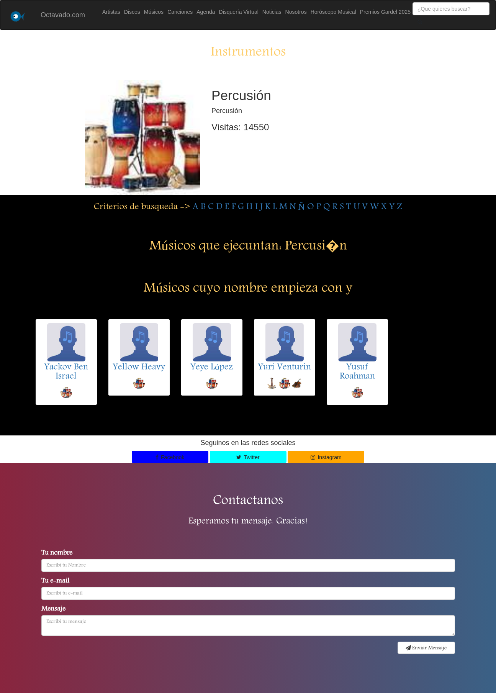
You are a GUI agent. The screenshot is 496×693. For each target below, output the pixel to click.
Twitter (247, 457)
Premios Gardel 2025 (385, 12)
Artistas (111, 12)
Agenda (205, 12)
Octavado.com (63, 15)
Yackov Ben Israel (66, 372)
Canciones (180, 12)
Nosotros (296, 12)
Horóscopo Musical (333, 12)
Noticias (272, 12)
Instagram (326, 457)
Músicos (154, 12)
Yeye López (211, 367)
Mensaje (53, 609)
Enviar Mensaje (426, 648)
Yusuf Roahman (357, 372)
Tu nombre (56, 553)
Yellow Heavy (139, 367)
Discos (132, 12)
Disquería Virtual (239, 12)
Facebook (170, 457)
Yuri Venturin (284, 367)
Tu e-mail (55, 581)
